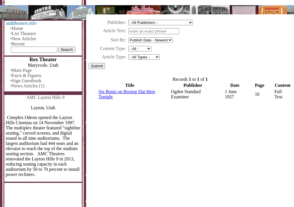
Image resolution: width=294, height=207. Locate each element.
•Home (16, 28)
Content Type (112, 48)
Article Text (114, 30)
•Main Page (21, 70)
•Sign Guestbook (25, 80)
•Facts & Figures (25, 75)
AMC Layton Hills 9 (45, 97)
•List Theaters (23, 33)
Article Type (113, 56)
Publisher (116, 22)
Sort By (118, 39)
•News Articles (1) (27, 85)
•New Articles (23, 38)
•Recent (17, 43)
